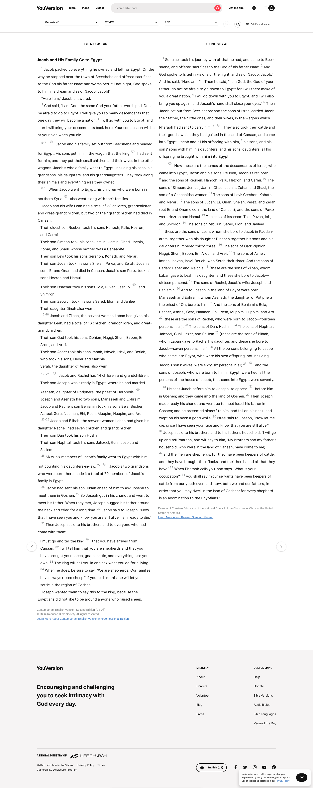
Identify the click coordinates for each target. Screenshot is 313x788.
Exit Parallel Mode (257, 24)
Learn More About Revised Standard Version (185, 517)
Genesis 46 (72, 22)
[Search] (162, 8)
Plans (85, 7)
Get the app (236, 7)
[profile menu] (268, 8)
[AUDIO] (226, 24)
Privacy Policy (85, 765)
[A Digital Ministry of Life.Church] (156, 753)
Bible (72, 7)
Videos (99, 7)
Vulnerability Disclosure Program (57, 769)
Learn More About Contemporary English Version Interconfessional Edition (83, 618)
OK (302, 777)
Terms (101, 765)
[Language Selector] (254, 8)
